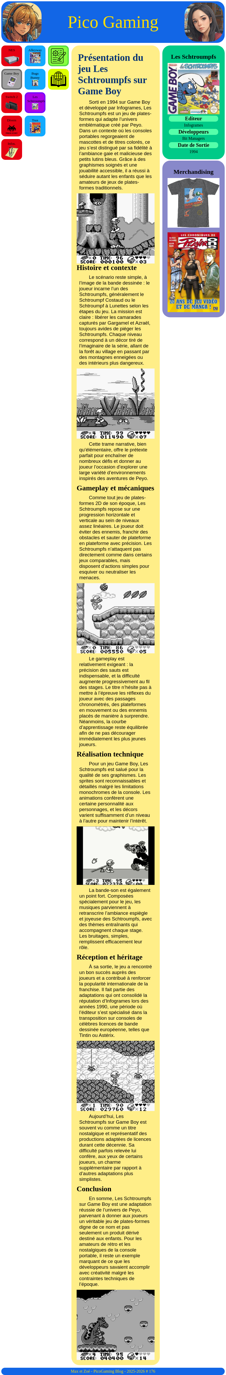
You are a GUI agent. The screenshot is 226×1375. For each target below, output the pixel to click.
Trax (35, 125)
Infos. (12, 150)
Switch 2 (11, 104)
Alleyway (35, 55)
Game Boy (11, 79)
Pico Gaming (113, 21)
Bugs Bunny (35, 78)
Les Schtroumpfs (36, 102)
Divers (12, 127)
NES (11, 57)
